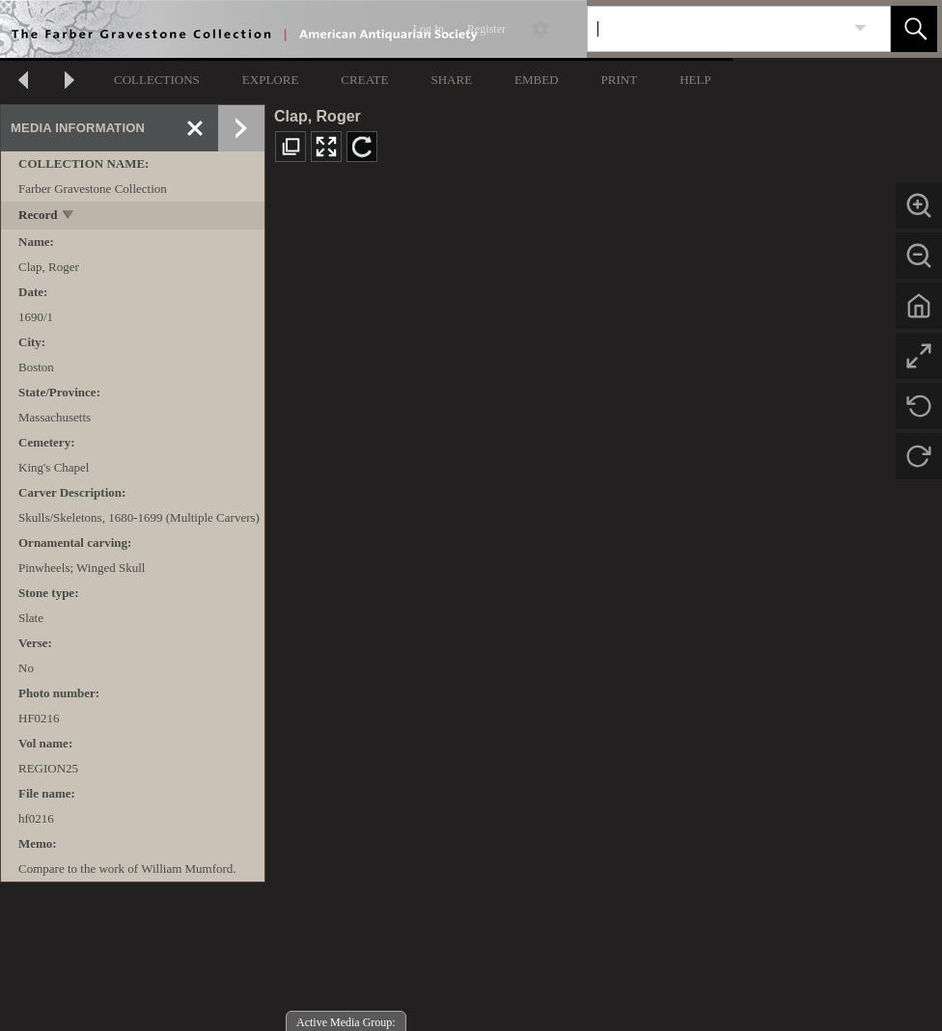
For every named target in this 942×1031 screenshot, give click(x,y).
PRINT (619, 79)
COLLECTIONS (157, 79)
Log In (428, 29)
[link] (860, 28)
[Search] (716, 28)
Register (486, 29)
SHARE (451, 79)
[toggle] (69, 216)
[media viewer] (603, 604)
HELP (695, 79)
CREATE (364, 79)
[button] (914, 29)
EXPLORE (270, 79)
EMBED (536, 79)
